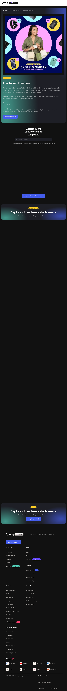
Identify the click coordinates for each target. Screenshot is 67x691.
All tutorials (9, 552)
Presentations (9, 649)
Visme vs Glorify (30, 604)
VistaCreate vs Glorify (31, 601)
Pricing (27, 552)
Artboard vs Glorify (30, 590)
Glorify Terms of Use (43, 676)
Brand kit (8, 615)
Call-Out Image (17, 10)
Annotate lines (9, 597)
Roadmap (8, 566)
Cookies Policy (53, 688)
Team (27, 555)
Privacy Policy (41, 688)
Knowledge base (10, 555)
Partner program (30, 570)
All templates (6, 10)
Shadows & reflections (12, 608)
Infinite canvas (10, 604)
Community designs (11, 652)
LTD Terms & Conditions (44, 682)
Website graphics (10, 645)
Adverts (8, 642)
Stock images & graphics (12, 611)
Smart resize (9, 618)
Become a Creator (30, 577)
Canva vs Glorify (30, 594)
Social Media (9, 638)
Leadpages (28, 559)
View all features (10, 590)
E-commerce (9, 635)
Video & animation (11, 622)
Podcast (8, 562)
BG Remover (9, 594)
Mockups (8, 601)
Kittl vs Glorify (29, 597)
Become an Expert (30, 581)
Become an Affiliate (31, 574)
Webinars (8, 559)
